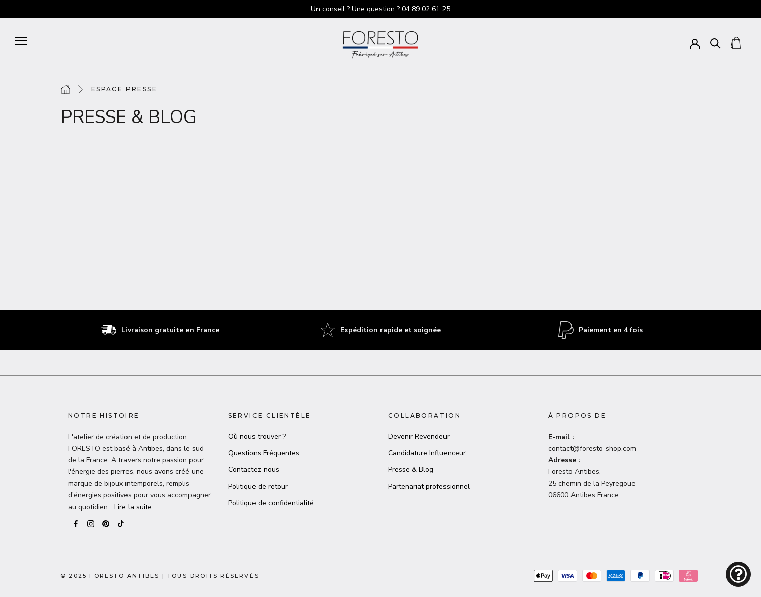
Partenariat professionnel (429, 486)
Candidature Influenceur (427, 453)
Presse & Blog (410, 469)
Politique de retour (258, 486)
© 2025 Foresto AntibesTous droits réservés (159, 575)
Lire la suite (133, 507)
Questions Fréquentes (263, 453)
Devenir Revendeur (419, 436)
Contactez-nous (253, 469)
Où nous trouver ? (257, 436)
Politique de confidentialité (271, 503)
